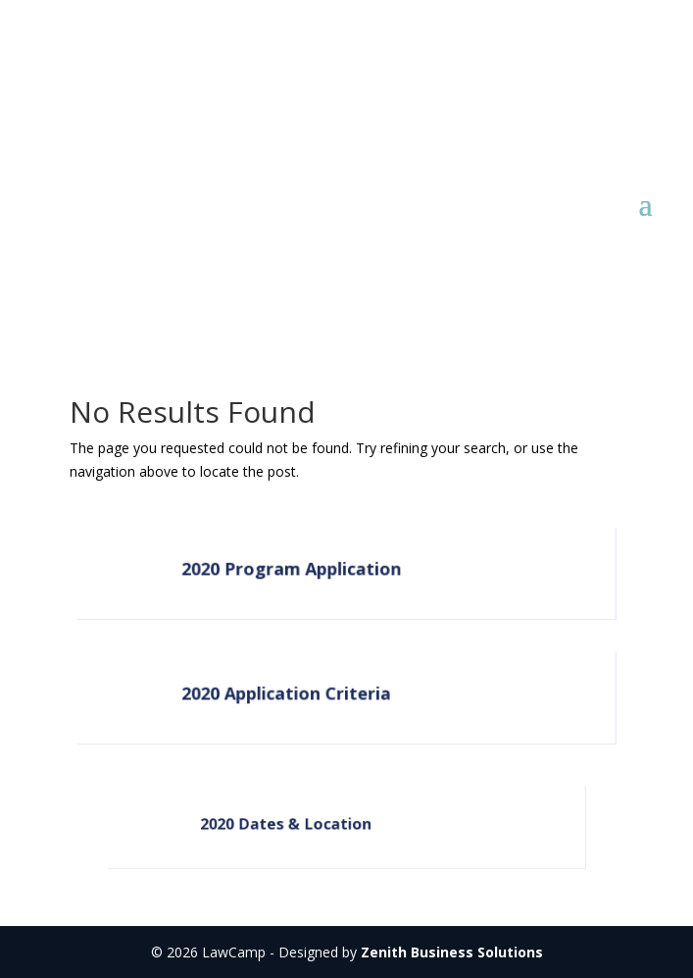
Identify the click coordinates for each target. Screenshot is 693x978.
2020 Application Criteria (287, 694)
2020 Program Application (292, 569)
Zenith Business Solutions (452, 952)
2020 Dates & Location (287, 824)
